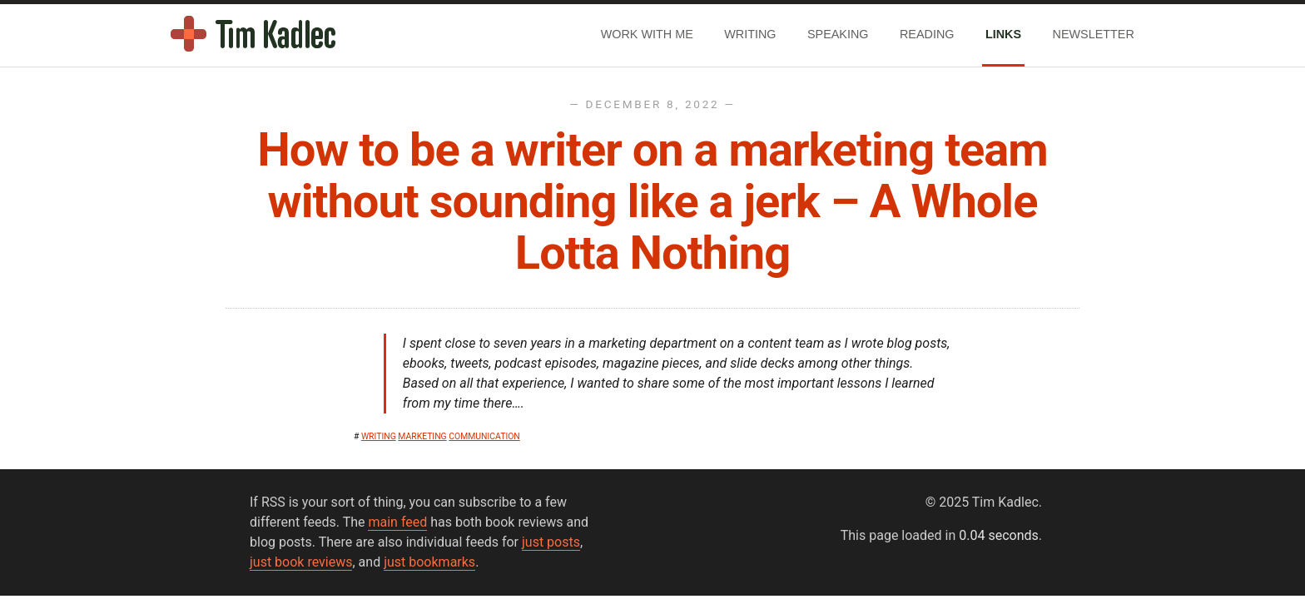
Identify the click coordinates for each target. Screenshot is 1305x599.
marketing (422, 436)
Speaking (838, 34)
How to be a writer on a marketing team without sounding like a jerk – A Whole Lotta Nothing (652, 201)
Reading (927, 34)
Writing (750, 34)
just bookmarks (429, 562)
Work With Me (647, 34)
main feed (397, 522)
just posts (551, 542)
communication (484, 436)
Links (1003, 34)
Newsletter (1093, 34)
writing (378, 436)
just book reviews (301, 562)
